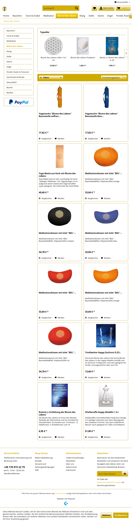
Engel (9, 67)
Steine (9, 61)
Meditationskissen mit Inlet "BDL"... (103, 173)
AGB (37, 470)
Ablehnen (106, 515)
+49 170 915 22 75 (14, 467)
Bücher (10, 87)
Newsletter (70, 461)
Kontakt (38, 461)
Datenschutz (71, 467)
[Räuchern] (17, 15)
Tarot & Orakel (13, 36)
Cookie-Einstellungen (75, 458)
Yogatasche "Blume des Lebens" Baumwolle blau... (101, 114)
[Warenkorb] (123, 8)
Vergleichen (45, 138)
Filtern (44, 77)
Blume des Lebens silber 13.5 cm (53, 58)
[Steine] (101, 15)
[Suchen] (76, 8)
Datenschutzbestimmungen (109, 482)
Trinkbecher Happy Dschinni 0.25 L (103, 352)
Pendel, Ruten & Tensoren (18, 72)
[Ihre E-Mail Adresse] (109, 473)
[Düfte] (91, 15)
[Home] (6, 15)
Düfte (9, 56)
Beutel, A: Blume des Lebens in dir (112, 58)
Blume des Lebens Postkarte (83, 57)
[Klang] (82, 15)
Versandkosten (60, 493)
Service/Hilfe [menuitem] (121, 2)
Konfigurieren (121, 515)
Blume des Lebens (15, 46)
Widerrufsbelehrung (44, 458)
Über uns (70, 464)
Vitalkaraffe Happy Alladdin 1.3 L (102, 412)
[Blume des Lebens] (67, 15)
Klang (9, 51)
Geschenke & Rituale (15, 77)
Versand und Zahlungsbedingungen (45, 465)
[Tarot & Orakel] (33, 15)
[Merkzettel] (94, 8)
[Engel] (110, 15)
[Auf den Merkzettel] (59, 138)
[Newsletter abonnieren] (125, 473)
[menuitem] (60, 9)
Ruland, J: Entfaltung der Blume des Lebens (57, 413)
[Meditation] (49, 15)
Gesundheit (12, 82)
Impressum (71, 470)
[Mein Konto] (106, 8)
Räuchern (11, 30)
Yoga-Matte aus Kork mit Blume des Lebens (57, 174)
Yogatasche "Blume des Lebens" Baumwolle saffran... (55, 114)
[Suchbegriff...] (60, 8)
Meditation (11, 41)
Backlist (10, 92)
